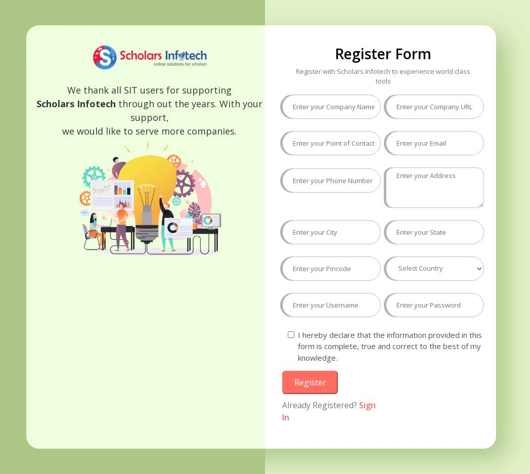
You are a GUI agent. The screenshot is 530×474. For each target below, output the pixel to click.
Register (310, 382)
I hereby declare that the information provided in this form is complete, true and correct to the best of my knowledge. (390, 346)
